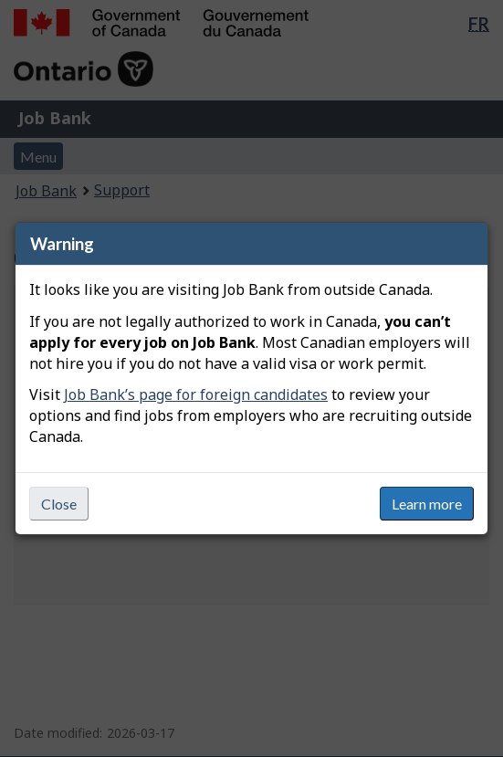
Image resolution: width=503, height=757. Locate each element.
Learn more (427, 503)
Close (59, 503)
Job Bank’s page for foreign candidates (196, 394)
